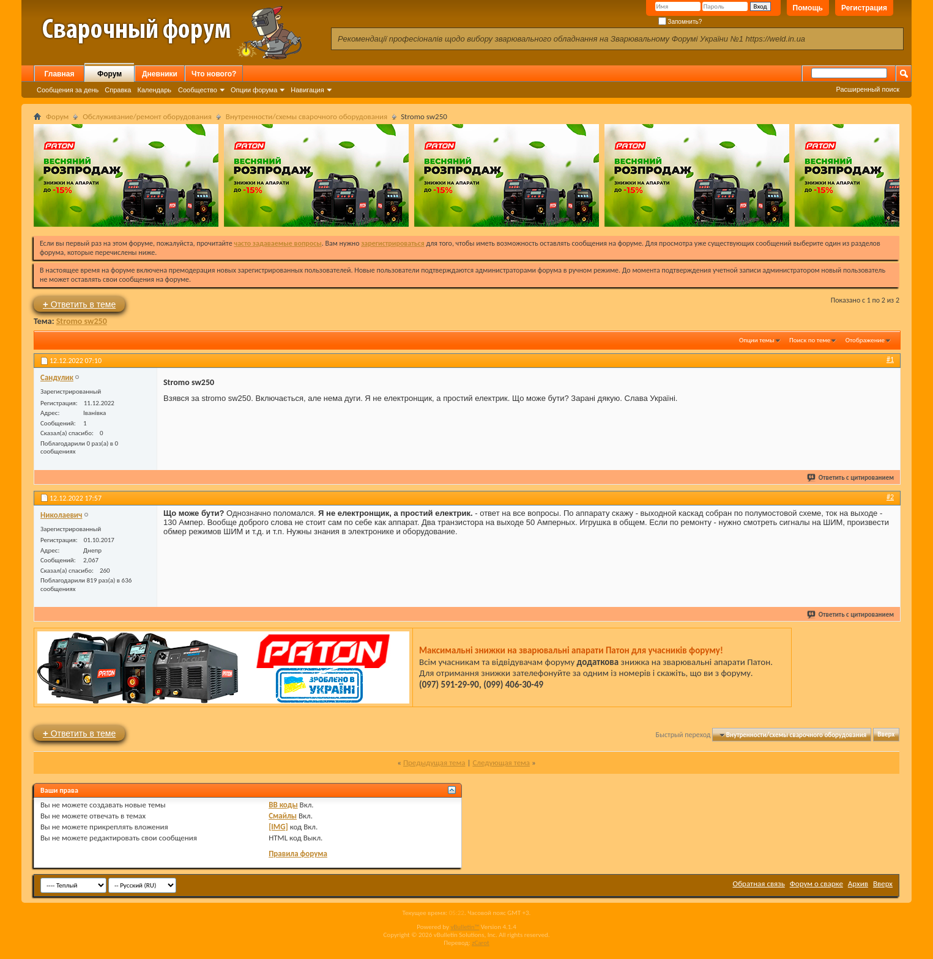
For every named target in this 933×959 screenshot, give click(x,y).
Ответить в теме (79, 304)
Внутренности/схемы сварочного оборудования (306, 116)
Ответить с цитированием (851, 478)
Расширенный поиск (867, 89)
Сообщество (197, 90)
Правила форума (298, 853)
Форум (109, 74)
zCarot (480, 943)
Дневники (159, 74)
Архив (858, 883)
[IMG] (278, 826)
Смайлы (283, 815)
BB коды (283, 804)
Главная (60, 74)
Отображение (865, 340)
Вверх (885, 735)
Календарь (154, 90)
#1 (890, 359)
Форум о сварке (816, 883)
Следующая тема (501, 762)
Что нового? (213, 74)
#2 (890, 497)
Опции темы (757, 340)
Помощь (808, 8)
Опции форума (254, 90)
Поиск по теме (809, 340)
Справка (118, 90)
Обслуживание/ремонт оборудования (147, 116)
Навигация (307, 90)
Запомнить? (680, 21)
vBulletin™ (464, 927)
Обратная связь (759, 883)
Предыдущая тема (434, 762)
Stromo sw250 (81, 321)
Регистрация (864, 8)
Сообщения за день (68, 90)
